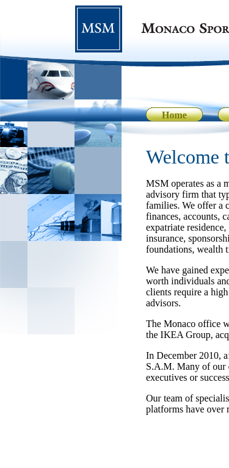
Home (174, 115)
